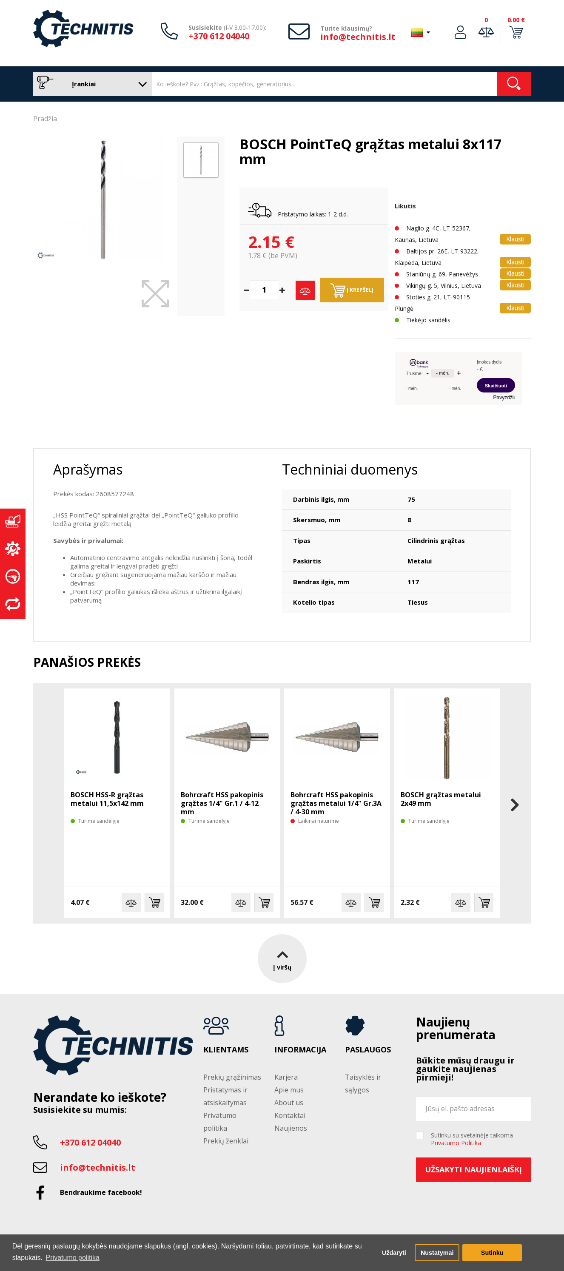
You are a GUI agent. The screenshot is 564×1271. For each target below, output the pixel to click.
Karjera (286, 1077)
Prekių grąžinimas (232, 1077)
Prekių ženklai (225, 1141)
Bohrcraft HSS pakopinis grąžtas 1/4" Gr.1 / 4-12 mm (222, 803)
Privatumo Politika (456, 1143)
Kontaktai (289, 1115)
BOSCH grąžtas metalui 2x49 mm (441, 799)
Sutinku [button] (492, 1252)
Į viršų (282, 958)
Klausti (515, 239)
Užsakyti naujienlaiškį (473, 1169)
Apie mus (289, 1090)
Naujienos (290, 1128)
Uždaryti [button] (394, 1252)
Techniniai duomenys (350, 469)
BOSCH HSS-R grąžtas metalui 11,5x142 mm (107, 799)
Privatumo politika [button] (73, 1257)
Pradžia (45, 118)
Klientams (225, 1050)
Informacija (300, 1050)
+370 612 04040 (218, 36)
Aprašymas (87, 469)
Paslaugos (368, 1050)
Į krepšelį (351, 290)
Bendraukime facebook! (101, 1192)
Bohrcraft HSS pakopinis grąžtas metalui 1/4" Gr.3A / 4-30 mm (336, 803)
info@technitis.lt (358, 37)
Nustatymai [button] (437, 1252)
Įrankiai (90, 84)
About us (288, 1102)
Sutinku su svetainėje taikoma (472, 1139)
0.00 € (516, 20)
